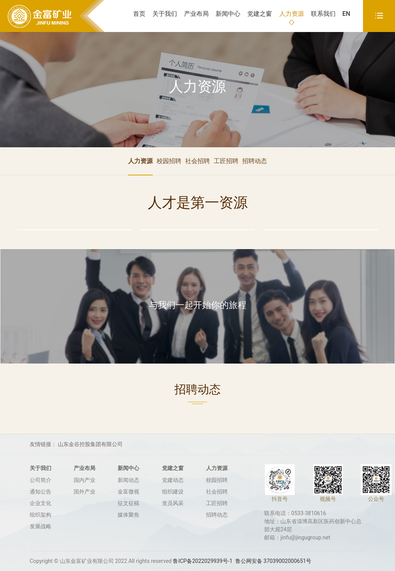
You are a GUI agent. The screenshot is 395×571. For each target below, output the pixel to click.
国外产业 (84, 491)
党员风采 (173, 503)
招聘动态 (254, 161)
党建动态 (173, 480)
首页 (139, 13)
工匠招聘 (226, 161)
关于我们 (164, 13)
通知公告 (40, 491)
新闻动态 (128, 480)
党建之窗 (259, 13)
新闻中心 (228, 13)
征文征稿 (128, 503)
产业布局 (196, 13)
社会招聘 (197, 161)
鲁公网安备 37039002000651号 (273, 561)
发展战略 (40, 526)
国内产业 (84, 480)
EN (346, 13)
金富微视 (128, 491)
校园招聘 (169, 161)
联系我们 (323, 13)
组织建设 (173, 491)
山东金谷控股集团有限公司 (90, 444)
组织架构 (40, 515)
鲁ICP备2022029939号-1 (202, 561)
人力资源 (291, 13)
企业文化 (40, 503)
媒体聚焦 (128, 515)
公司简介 (40, 480)
